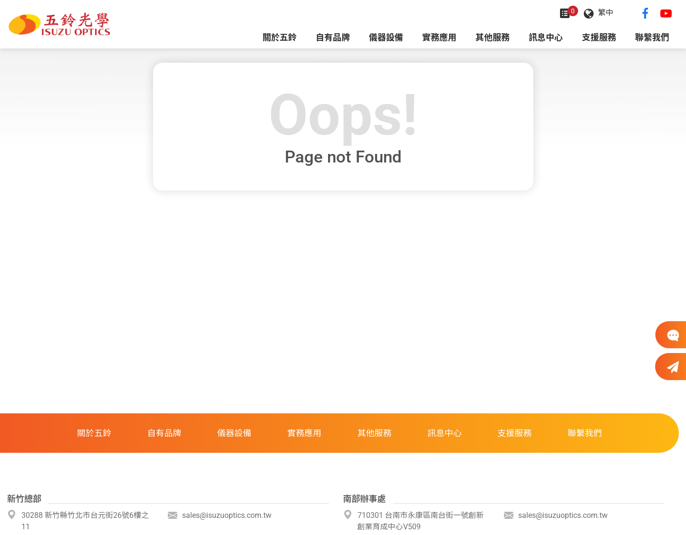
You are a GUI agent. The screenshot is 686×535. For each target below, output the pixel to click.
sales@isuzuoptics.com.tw (226, 515)
